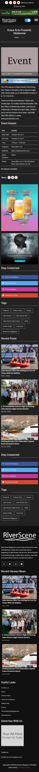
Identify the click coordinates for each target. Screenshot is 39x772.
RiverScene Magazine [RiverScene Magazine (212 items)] (10, 332)
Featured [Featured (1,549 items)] (6, 310)
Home (16, 37)
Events (3, 707)
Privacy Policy (6, 696)
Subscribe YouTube (11, 295)
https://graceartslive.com (20, 151)
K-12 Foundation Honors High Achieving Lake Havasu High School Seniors (17, 407)
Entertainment (6, 715)
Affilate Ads (5, 703)
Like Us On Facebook (11, 277)
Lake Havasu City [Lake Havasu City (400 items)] (21, 316)
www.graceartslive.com (10, 119)
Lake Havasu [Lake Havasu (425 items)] (7, 316)
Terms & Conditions (8, 700)
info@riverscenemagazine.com (11, 757)
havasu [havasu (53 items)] (28, 310)
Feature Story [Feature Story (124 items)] (17, 310)
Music (13, 155)
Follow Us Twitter (10, 283)
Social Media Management (10, 711)
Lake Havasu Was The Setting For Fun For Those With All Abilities (18, 371)
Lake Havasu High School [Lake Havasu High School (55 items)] (11, 321)
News (3, 692)
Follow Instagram (10, 289)
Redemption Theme (23, 767)
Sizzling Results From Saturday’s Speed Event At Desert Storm (17, 442)
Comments (22, 74)
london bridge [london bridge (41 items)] (7, 326)
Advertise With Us (27, 3)
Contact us (5, 688)
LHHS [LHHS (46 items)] (26, 321)
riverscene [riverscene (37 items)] (19, 326)
